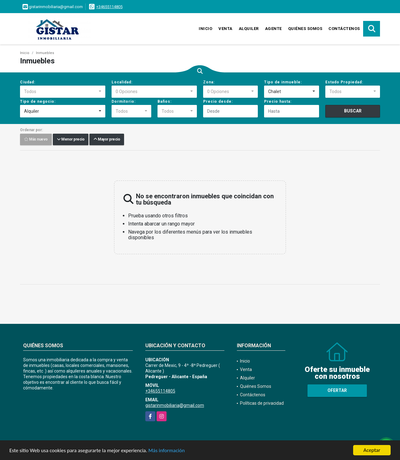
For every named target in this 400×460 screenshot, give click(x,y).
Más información (166, 451)
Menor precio (70, 139)
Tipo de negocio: (38, 101)
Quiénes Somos (305, 28)
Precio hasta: (278, 101)
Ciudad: (27, 82)
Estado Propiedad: (344, 82)
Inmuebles (45, 53)
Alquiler (249, 28)
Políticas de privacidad (262, 403)
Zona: (209, 82)
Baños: (165, 101)
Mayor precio (106, 139)
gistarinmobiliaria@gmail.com (174, 405)
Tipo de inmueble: (283, 82)
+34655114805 (109, 6)
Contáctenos (344, 28)
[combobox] (62, 92)
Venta (225, 28)
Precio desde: (218, 101)
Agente (273, 28)
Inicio (205, 28)
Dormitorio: (124, 101)
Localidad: (122, 82)
